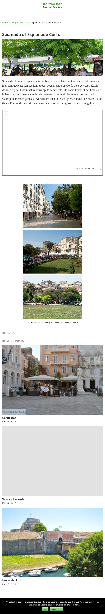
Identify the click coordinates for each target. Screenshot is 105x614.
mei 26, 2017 (9, 502)
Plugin (99, 168)
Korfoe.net (52, 3)
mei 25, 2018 (9, 584)
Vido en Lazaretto (14, 499)
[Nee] (101, 606)
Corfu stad (11, 333)
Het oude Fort (11, 580)
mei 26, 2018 (9, 421)
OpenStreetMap (79, 168)
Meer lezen (56, 609)
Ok (45, 609)
